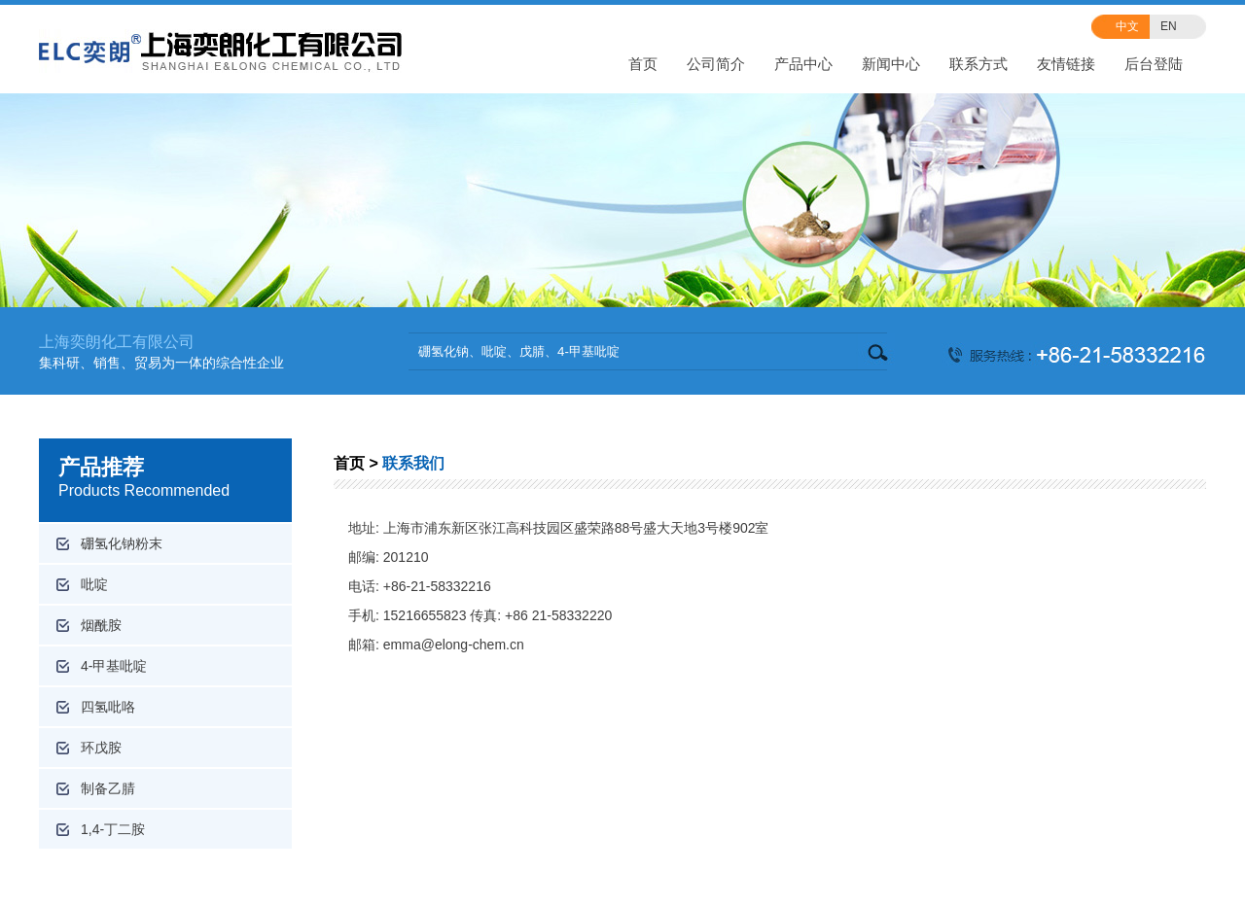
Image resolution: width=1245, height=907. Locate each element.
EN (1168, 26)
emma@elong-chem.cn (453, 644)
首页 (643, 63)
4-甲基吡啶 (114, 666)
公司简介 (716, 63)
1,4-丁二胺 (113, 829)
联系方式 (978, 63)
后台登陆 (1153, 63)
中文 (1127, 26)
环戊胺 (101, 747)
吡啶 (94, 584)
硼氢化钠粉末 (121, 543)
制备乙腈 (108, 788)
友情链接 (1066, 63)
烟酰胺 (101, 625)
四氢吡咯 (108, 707)
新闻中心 (891, 63)
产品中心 (803, 63)
